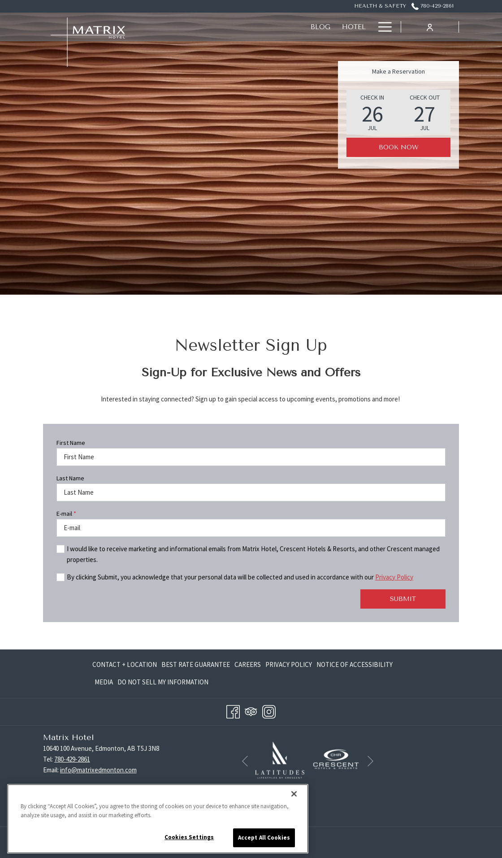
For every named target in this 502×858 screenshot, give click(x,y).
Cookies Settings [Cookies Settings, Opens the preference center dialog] (189, 837)
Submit (403, 599)
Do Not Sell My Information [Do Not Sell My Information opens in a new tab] (162, 683)
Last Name (70, 478)
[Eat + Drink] (342, 27)
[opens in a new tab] (279, 759)
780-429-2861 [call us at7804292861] (432, 6)
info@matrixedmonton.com (98, 770)
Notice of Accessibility (354, 664)
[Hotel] (218, 27)
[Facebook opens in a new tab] (233, 710)
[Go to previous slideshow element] (245, 761)
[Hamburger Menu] (382, 27)
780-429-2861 (72, 759)
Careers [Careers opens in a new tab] (247, 666)
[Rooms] (255, 27)
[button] (372, 112)
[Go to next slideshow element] (370, 761)
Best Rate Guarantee (195, 664)
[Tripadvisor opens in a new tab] (251, 710)
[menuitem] (125, 665)
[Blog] (185, 27)
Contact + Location (124, 664)
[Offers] (294, 27)
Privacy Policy (394, 577)
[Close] (294, 794)
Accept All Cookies (264, 837)
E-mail (66, 514)
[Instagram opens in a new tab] (269, 710)
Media (104, 682)
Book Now (399, 147)
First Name (70, 443)
